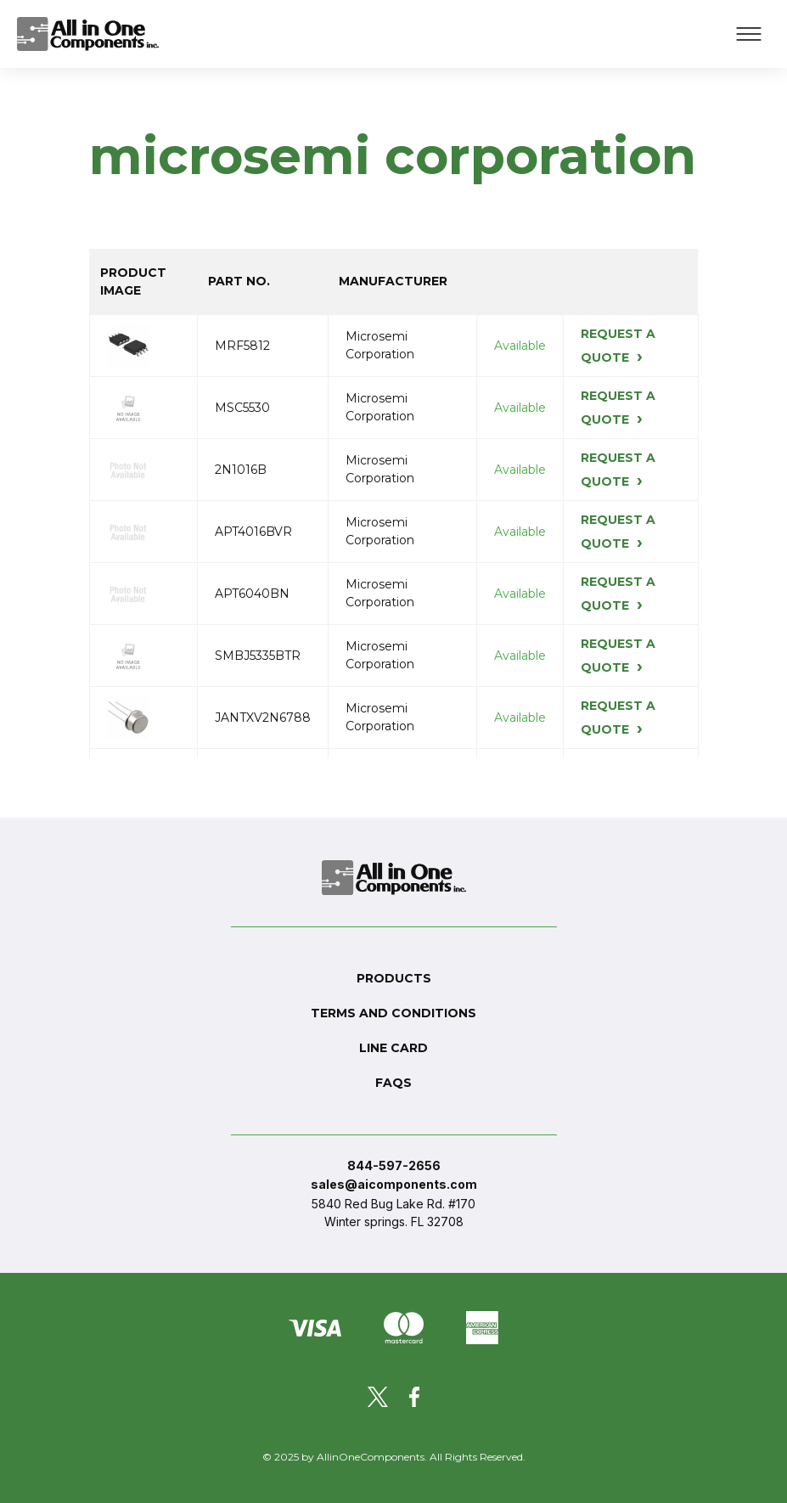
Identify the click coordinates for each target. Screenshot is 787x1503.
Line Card (393, 1047)
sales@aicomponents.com (394, 1184)
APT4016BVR (253, 531)
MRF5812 (242, 345)
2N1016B (241, 469)
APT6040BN (252, 593)
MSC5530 (242, 407)
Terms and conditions (393, 1013)
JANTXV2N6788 (263, 717)
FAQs (393, 1082)
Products (394, 978)
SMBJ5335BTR (258, 655)
